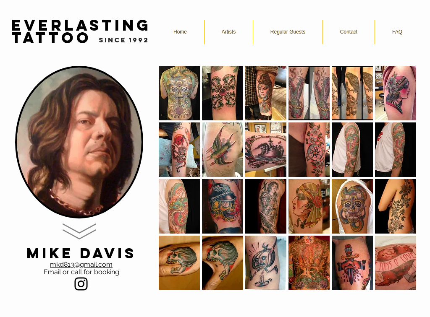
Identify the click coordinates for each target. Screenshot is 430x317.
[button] (179, 93)
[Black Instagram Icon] (81, 284)
